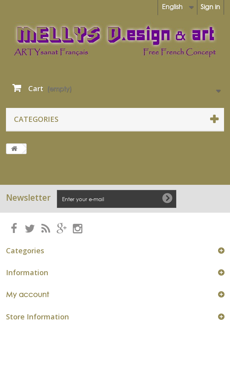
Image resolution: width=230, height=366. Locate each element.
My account (27, 294)
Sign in (210, 6)
